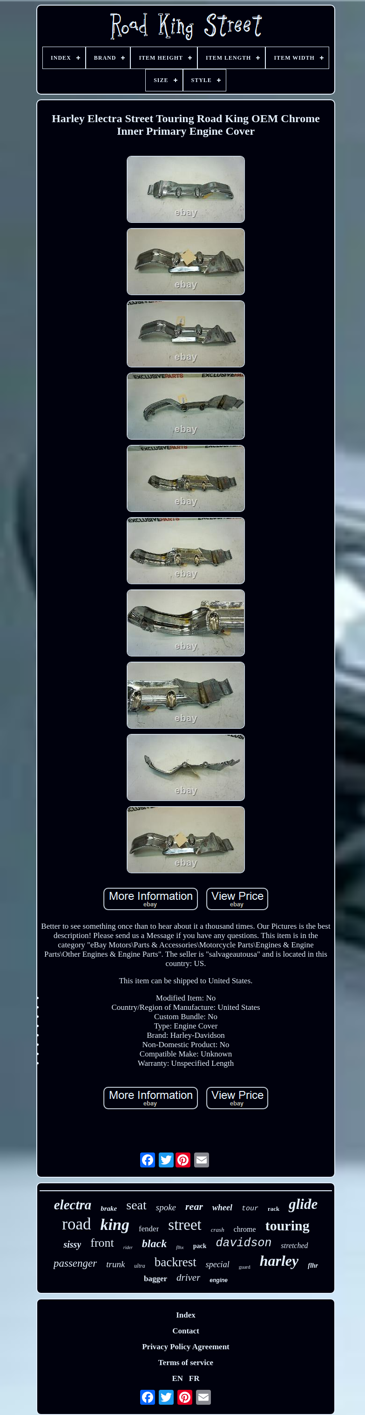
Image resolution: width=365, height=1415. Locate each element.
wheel (222, 1207)
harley (279, 1260)
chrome (245, 1229)
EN (177, 1378)
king (115, 1224)
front (102, 1242)
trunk (115, 1264)
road (76, 1224)
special (218, 1264)
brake (109, 1208)
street (184, 1224)
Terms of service (185, 1362)
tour (250, 1209)
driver (188, 1277)
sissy (72, 1244)
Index (186, 1315)
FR (194, 1378)
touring (287, 1225)
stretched (294, 1245)
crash (217, 1229)
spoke (166, 1207)
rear (194, 1206)
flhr (313, 1265)
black (154, 1243)
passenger (75, 1263)
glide (303, 1204)
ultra (139, 1266)
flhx (180, 1247)
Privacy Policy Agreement (186, 1346)
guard (244, 1267)
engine (219, 1280)
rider (128, 1247)
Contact (185, 1330)
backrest (175, 1262)
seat (136, 1205)
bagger (155, 1278)
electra (73, 1204)
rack (273, 1208)
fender (149, 1228)
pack (200, 1245)
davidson (243, 1243)
